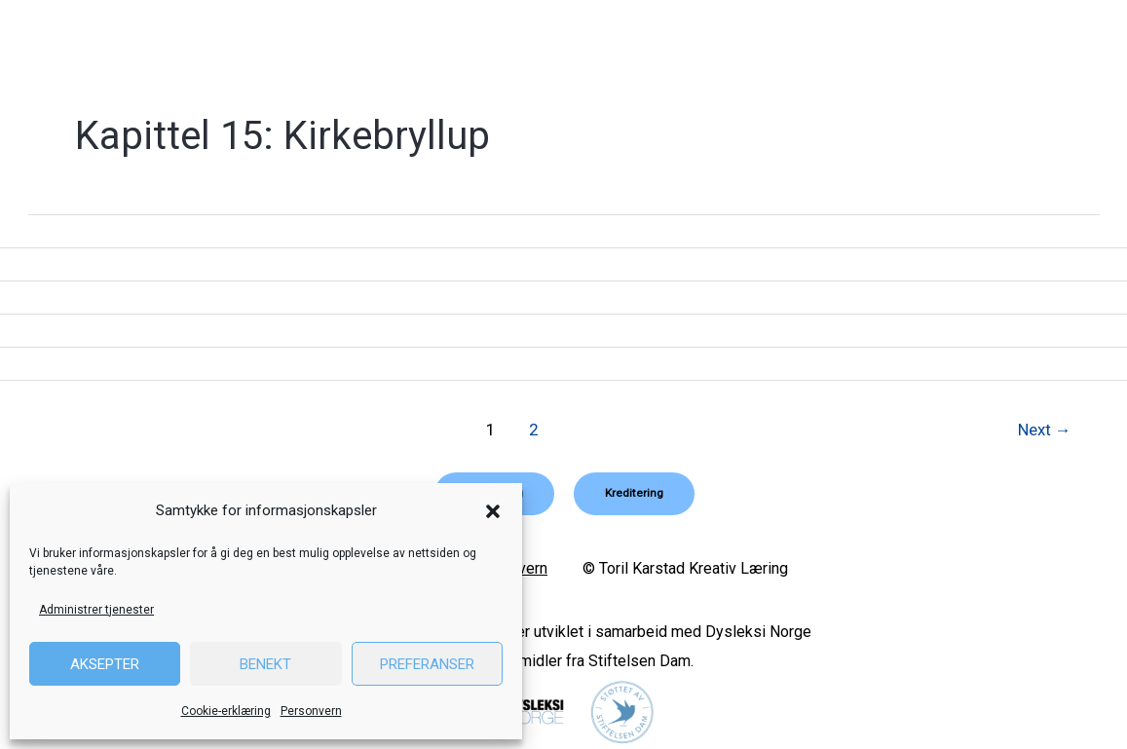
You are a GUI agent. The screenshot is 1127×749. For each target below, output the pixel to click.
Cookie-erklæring (226, 711)
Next (1043, 429)
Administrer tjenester (96, 610)
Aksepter (104, 664)
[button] (493, 511)
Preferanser (427, 664)
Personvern (311, 711)
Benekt (265, 664)
